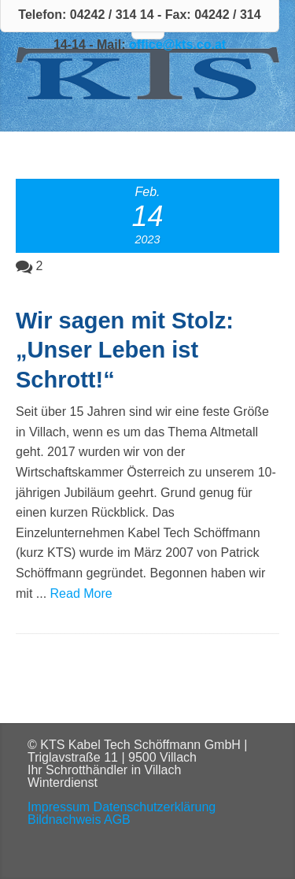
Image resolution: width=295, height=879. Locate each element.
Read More (81, 593)
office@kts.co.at (177, 44)
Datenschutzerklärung (155, 807)
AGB (117, 819)
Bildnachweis (64, 819)
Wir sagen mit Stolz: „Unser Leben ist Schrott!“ (125, 350)
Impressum (59, 807)
